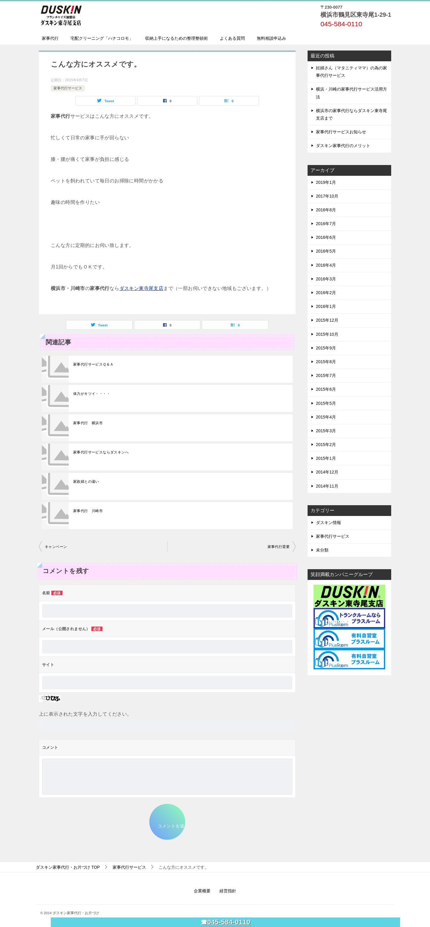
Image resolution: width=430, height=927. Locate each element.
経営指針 (227, 890)
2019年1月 (326, 182)
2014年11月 (327, 486)
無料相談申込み (271, 38)
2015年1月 (326, 458)
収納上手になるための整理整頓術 (176, 38)
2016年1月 (326, 306)
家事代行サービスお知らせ (341, 131)
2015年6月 (326, 389)
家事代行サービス (67, 88)
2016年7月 (326, 223)
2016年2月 (326, 292)
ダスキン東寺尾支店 (141, 288)
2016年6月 (326, 237)
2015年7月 (326, 375)
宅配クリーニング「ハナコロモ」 (101, 38)
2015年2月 (326, 444)
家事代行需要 (279, 547)
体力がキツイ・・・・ (91, 394)
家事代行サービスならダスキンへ (101, 452)
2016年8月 (326, 209)
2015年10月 (327, 334)
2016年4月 (326, 265)
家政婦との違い (86, 481)
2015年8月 (326, 361)
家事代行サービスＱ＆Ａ (93, 364)
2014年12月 (327, 472)
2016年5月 (326, 251)
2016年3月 (326, 279)
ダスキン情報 (328, 522)
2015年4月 (326, 417)
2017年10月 (327, 196)
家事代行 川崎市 (88, 511)
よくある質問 (232, 38)
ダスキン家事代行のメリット (343, 145)
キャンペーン (56, 547)
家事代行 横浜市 (88, 423)
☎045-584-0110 (226, 922)
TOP (68, 867)
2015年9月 (326, 348)
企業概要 (202, 890)
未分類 (322, 550)
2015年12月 (327, 320)
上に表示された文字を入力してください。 (85, 714)
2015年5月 (326, 403)
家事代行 (50, 38)
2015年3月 (326, 430)
